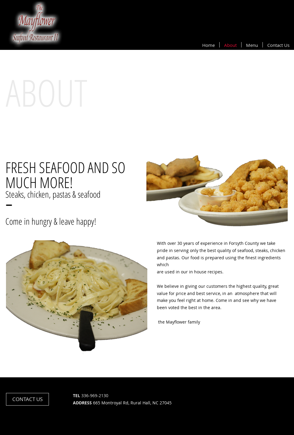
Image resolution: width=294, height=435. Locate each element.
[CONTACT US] (27, 399)
